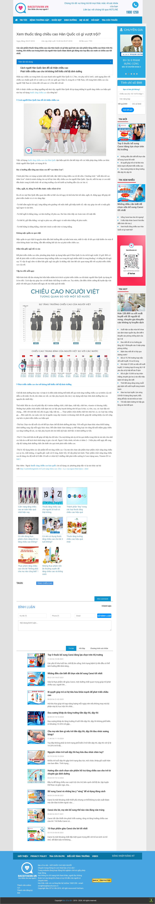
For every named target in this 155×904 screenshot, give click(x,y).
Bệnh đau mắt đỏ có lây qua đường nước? (136, 353)
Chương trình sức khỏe (99, 648)
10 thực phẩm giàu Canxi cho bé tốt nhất (68, 828)
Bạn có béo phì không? (136, 87)
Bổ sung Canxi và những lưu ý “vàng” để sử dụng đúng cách (76, 791)
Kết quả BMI (122, 101)
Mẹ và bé (84, 20)
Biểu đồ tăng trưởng (78, 856)
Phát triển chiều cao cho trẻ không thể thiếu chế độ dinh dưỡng (51, 71)
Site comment (102, 599)
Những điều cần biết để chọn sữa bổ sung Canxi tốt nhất (75, 673)
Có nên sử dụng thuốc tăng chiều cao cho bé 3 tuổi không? (52, 539)
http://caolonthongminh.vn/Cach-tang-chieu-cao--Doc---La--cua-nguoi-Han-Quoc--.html (54, 469)
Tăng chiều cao (44, 583)
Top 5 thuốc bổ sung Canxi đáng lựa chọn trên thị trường (75, 654)
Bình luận (26, 607)
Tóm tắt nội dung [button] (25, 62)
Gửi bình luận (104, 615)
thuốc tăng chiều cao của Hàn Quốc (42, 160)
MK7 (18, 459)
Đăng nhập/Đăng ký (123, 855)
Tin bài (71, 648)
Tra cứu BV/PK (57, 856)
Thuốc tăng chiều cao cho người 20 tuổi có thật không (51, 509)
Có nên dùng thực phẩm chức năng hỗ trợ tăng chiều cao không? (28, 539)
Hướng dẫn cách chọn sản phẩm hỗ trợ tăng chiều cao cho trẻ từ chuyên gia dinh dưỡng (79, 772)
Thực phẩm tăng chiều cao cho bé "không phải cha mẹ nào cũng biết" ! (28, 568)
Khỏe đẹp (57, 20)
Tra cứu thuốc (110, 20)
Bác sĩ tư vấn (67, 900)
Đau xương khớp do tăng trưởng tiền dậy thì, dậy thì (73, 712)
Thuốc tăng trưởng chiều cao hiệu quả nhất (75, 539)
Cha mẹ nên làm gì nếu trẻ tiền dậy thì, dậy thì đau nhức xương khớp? (78, 733)
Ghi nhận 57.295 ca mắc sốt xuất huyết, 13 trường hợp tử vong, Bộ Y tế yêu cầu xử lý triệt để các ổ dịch (135, 365)
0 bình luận (106, 606)
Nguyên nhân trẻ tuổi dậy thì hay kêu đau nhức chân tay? (76, 752)
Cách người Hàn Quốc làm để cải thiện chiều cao (44, 67)
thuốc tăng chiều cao (38, 93)
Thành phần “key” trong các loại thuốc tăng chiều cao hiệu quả (77, 509)
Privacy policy (38, 856)
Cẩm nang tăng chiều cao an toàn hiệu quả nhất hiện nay (27, 509)
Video (95, 856)
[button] (39, 20)
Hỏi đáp (95, 20)
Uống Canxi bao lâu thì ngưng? (132, 209)
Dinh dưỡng (70, 20)
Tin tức (23, 20)
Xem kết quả (131, 107)
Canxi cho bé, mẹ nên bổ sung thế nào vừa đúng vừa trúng (76, 809)
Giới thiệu (23, 856)
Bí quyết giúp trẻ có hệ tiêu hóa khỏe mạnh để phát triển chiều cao (78, 693)
